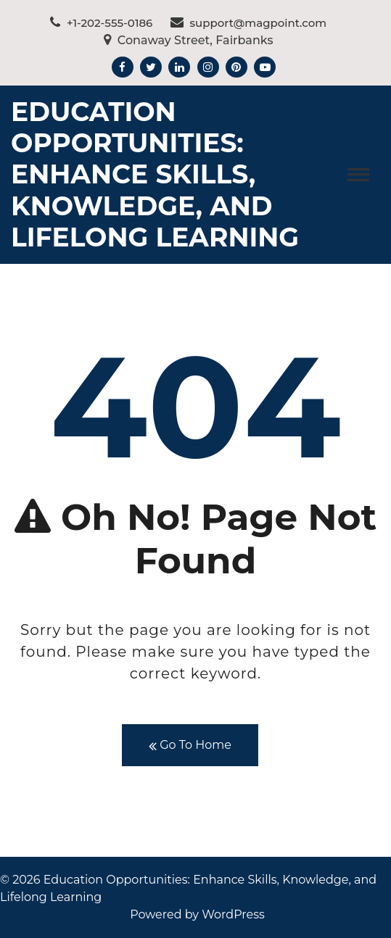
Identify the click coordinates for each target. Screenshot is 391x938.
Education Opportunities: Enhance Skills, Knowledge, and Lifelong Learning (155, 174)
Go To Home (190, 745)
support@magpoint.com (248, 23)
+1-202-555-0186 (101, 23)
